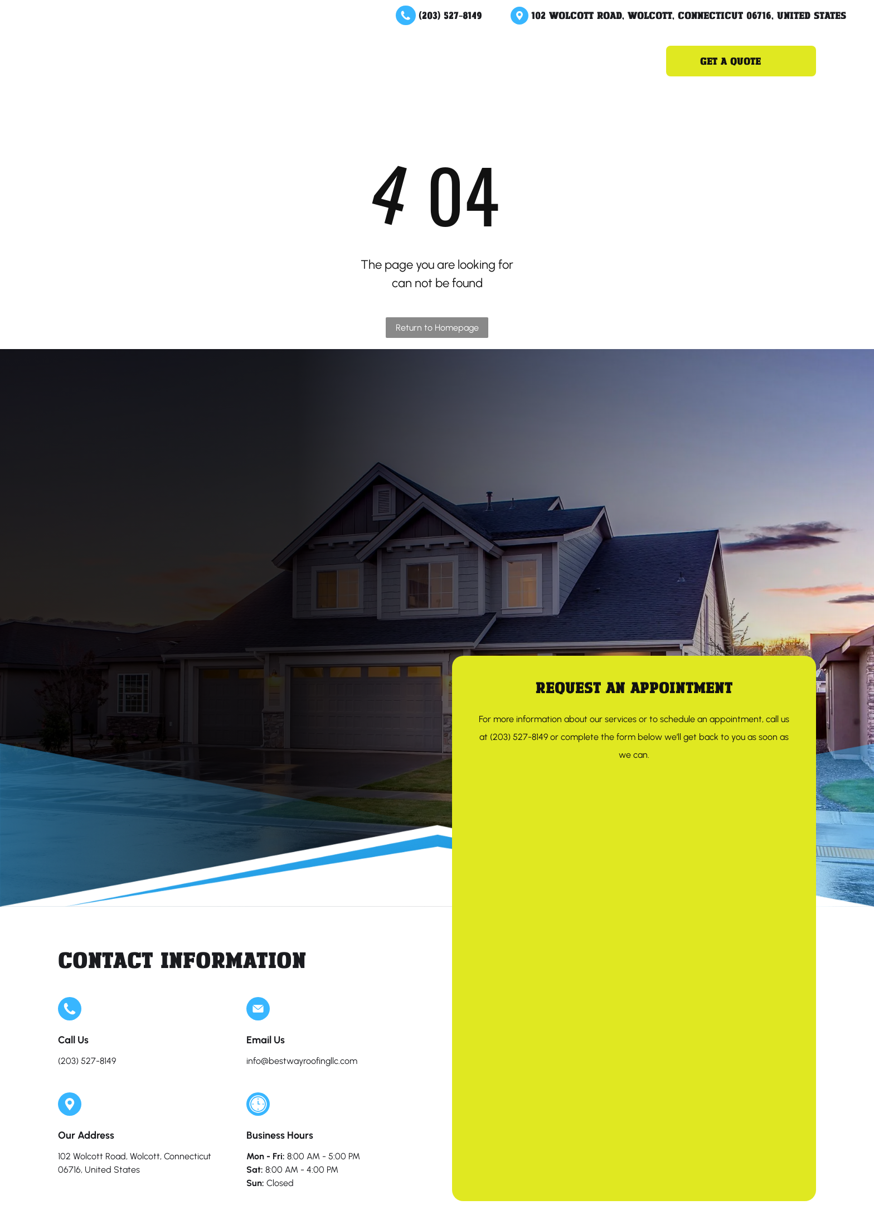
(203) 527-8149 (450, 15)
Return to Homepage (437, 327)
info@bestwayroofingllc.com (301, 1061)
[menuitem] (297, 60)
